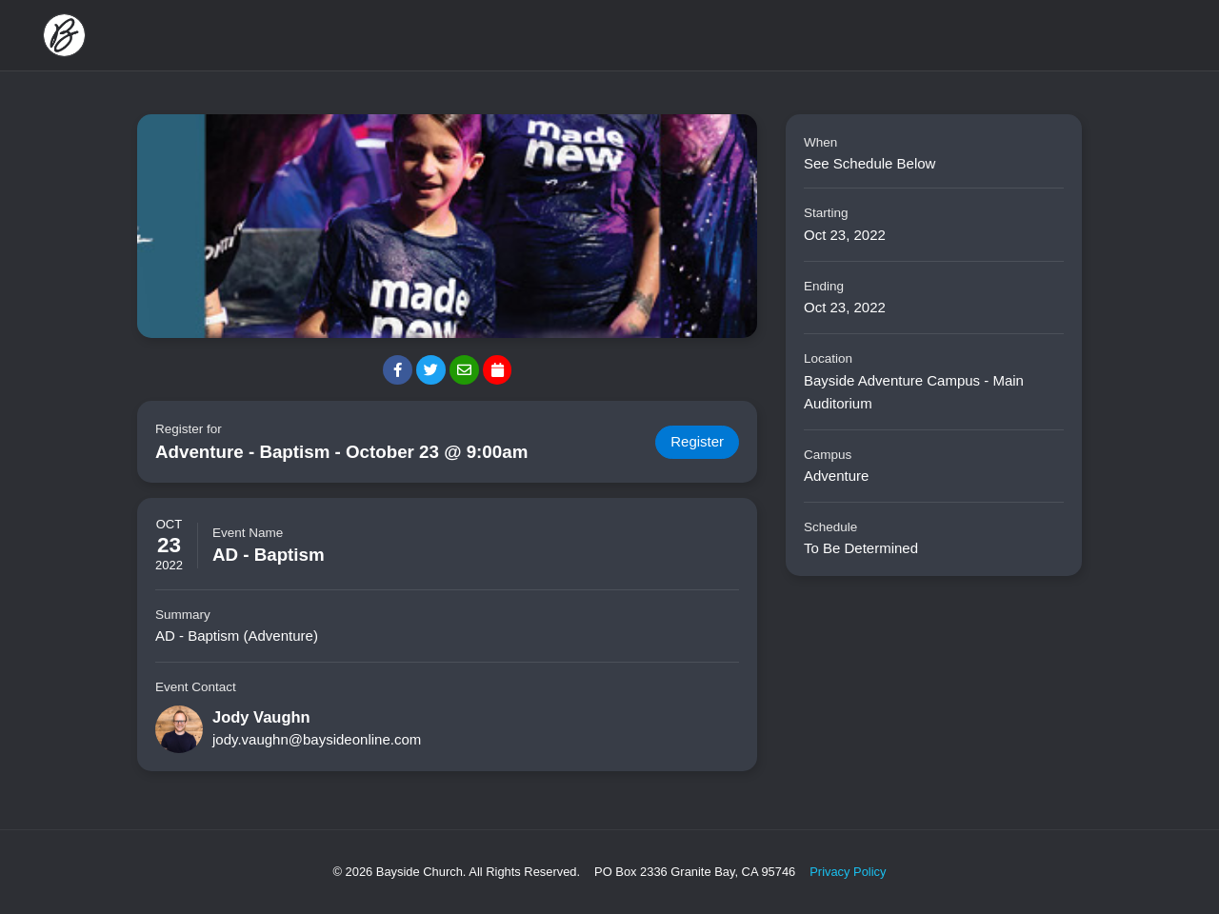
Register (697, 442)
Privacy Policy (847, 871)
